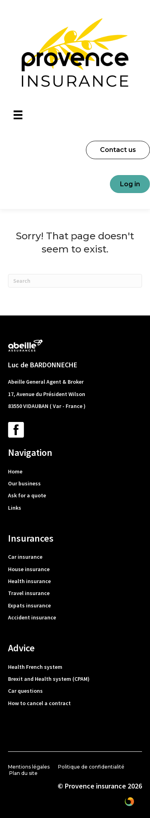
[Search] (75, 281)
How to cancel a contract (39, 703)
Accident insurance (32, 617)
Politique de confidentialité (91, 767)
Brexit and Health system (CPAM (48, 678)
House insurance (29, 569)
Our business (24, 483)
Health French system (35, 666)
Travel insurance (29, 593)
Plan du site (23, 773)
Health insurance (29, 581)
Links (14, 507)
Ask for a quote (27, 495)
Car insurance (25, 556)
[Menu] (18, 115)
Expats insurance (29, 605)
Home (15, 471)
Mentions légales (29, 767)
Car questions (25, 690)
